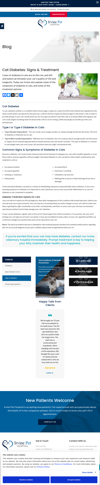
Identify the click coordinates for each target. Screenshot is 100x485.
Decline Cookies (26, 480)
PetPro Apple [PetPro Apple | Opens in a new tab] (83, 271)
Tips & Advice (11, 278)
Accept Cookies (73, 480)
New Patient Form (12, 272)
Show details (87, 472)
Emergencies (58, 14)
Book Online (41, 14)
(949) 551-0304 (63, 9)
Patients (8, 266)
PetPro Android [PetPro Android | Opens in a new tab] (83, 282)
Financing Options (12, 284)
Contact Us (50, 422)
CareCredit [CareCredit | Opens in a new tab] (83, 260)
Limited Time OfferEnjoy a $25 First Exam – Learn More (49, 3)
